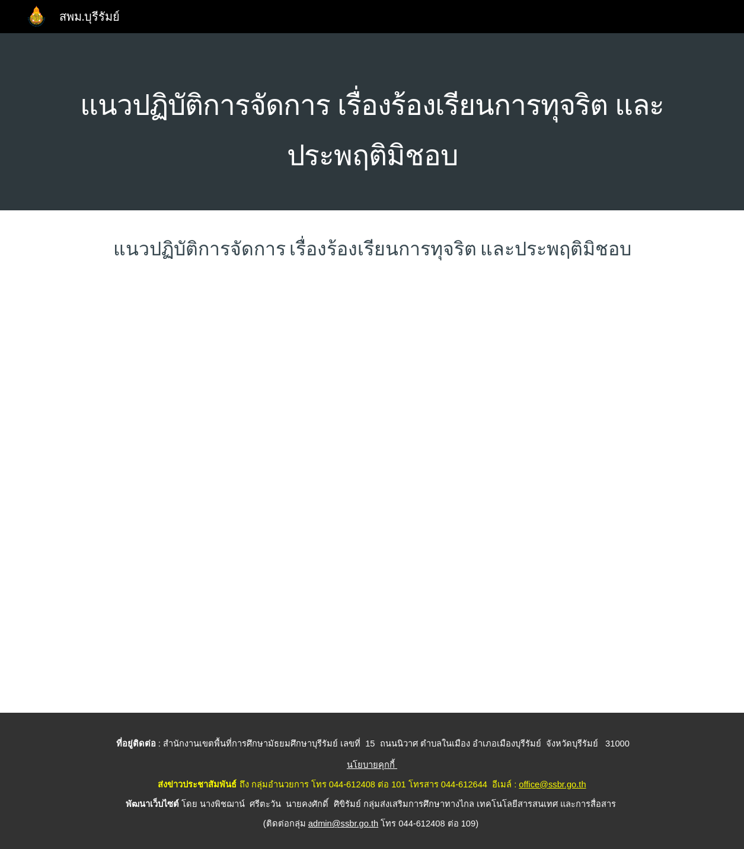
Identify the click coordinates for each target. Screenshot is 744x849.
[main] (372, 121)
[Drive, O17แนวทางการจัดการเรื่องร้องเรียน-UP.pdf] (372, 496)
